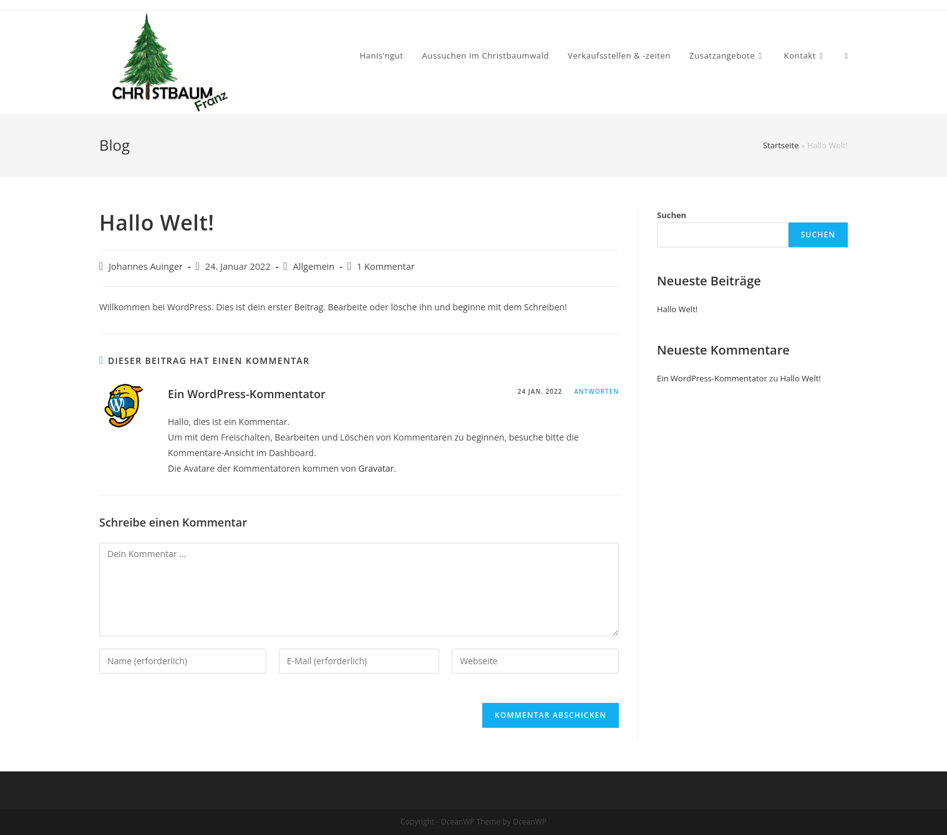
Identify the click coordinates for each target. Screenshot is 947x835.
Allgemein (314, 266)
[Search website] (846, 56)
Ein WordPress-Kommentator (247, 393)
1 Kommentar (386, 266)
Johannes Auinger (146, 266)
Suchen (671, 215)
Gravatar (376, 468)
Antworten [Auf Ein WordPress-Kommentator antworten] (596, 391)
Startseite (781, 145)
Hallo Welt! (677, 309)
